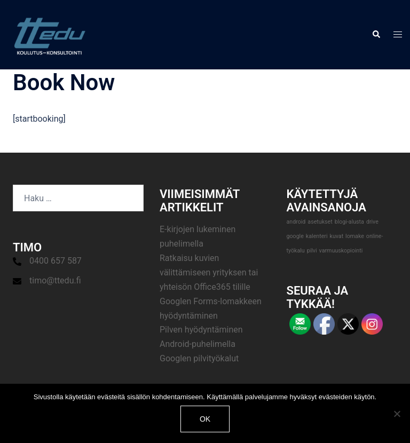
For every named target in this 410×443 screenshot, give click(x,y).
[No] (396, 413)
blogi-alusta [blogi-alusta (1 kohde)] (349, 221)
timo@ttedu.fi (55, 280)
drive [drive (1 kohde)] (372, 221)
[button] (376, 34)
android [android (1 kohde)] (296, 221)
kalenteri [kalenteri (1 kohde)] (317, 236)
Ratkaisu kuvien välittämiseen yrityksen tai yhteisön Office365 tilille (209, 272)
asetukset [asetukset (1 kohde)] (320, 221)
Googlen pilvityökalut (199, 358)
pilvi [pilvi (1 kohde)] (312, 250)
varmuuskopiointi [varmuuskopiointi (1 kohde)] (341, 250)
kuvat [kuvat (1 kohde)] (336, 236)
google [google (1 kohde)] (295, 236)
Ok (205, 419)
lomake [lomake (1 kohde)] (354, 236)
